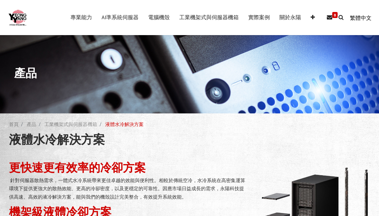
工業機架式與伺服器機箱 (70, 124)
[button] (309, 17)
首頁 (14, 124)
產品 (31, 124)
